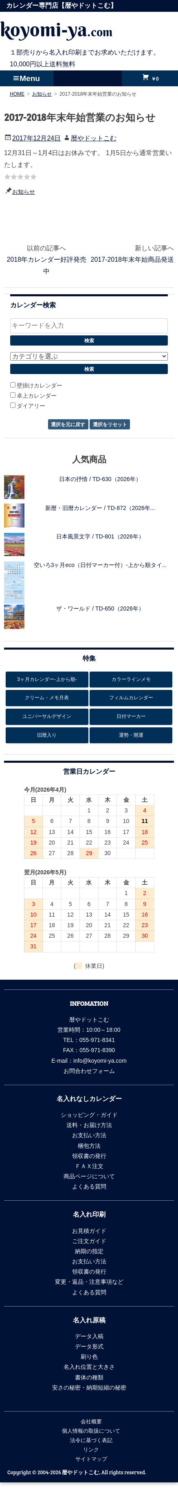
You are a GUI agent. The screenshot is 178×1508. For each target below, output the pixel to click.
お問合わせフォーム (89, 1071)
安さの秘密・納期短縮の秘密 (89, 1387)
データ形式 (89, 1346)
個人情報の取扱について (91, 1430)
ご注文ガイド (89, 1241)
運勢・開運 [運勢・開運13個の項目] (131, 735)
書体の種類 (89, 1377)
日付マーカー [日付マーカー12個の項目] (131, 716)
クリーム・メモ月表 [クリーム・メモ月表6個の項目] (47, 697)
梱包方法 (89, 1145)
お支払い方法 (89, 1135)
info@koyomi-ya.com (100, 1060)
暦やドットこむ (93, 138)
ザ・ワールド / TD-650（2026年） (100, 608)
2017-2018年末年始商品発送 (132, 259)
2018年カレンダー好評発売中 (46, 265)
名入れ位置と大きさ (89, 1367)
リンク (91, 1449)
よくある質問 (89, 1186)
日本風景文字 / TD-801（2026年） (100, 536)
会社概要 (91, 1421)
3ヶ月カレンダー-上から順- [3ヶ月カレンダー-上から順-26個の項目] (47, 679)
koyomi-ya (56, 29)
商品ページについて (89, 1176)
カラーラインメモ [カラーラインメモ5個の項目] (131, 679)
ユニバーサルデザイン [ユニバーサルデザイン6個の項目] (46, 716)
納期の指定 (89, 1251)
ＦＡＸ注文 (89, 1166)
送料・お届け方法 (89, 1125)
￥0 (154, 79)
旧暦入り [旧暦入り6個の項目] (47, 735)
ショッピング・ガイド (89, 1115)
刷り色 (89, 1356)
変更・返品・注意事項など (89, 1281)
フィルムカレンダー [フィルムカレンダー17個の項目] (131, 697)
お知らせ (23, 191)
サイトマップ (91, 1458)
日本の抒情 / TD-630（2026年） (100, 479)
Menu (30, 78)
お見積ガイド (89, 1231)
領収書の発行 (89, 1156)
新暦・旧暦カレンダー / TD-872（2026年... (100, 508)
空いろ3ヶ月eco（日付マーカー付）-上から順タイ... (100, 565)
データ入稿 (89, 1336)
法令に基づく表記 (91, 1440)
